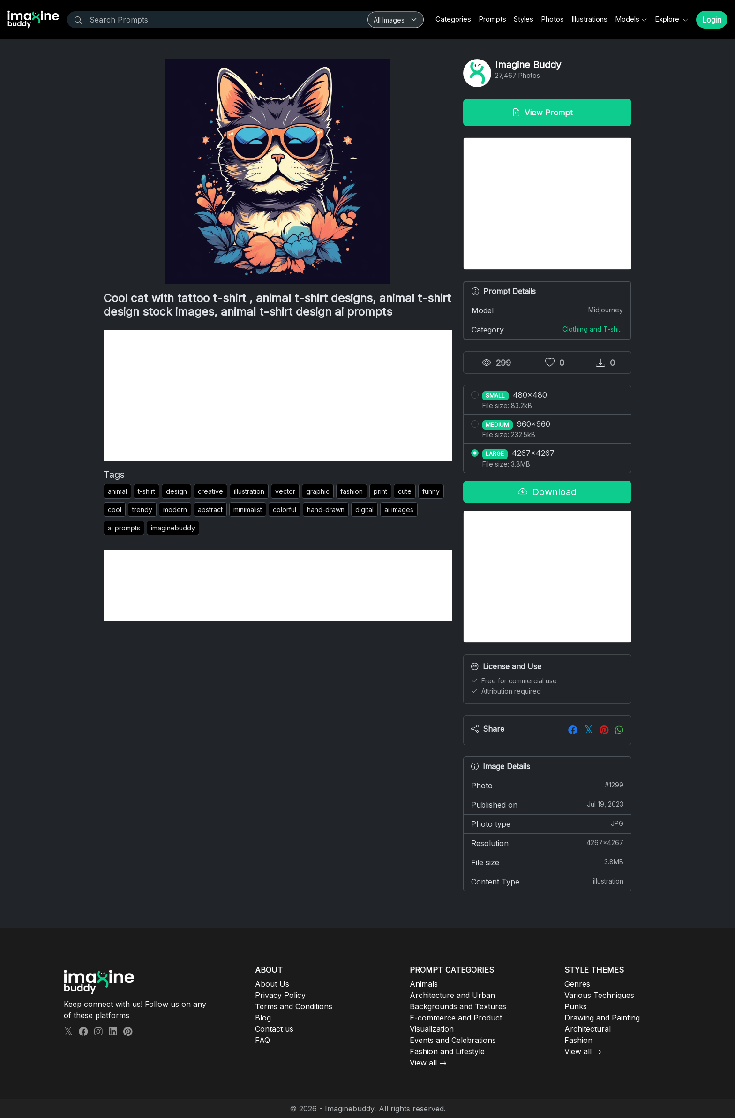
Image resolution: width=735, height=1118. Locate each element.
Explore (668, 19)
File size (547, 862)
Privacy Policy (280, 995)
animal (117, 491)
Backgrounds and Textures (458, 1006)
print (380, 491)
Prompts (492, 19)
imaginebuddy (173, 528)
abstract (210, 510)
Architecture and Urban (452, 995)
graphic (318, 491)
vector (285, 491)
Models (627, 19)
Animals (424, 984)
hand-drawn (326, 510)
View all (423, 1062)
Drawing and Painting (602, 1017)
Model (547, 310)
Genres (577, 984)
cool (114, 510)
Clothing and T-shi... (592, 329)
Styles (523, 19)
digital (364, 510)
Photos (552, 19)
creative (210, 491)
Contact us (274, 1029)
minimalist (247, 510)
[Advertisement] (278, 395)
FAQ (262, 1040)
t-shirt (146, 491)
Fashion (578, 1040)
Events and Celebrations (453, 1040)
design (176, 491)
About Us (272, 984)
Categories (453, 19)
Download (547, 492)
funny (431, 491)
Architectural (587, 1029)
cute (405, 491)
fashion (351, 491)
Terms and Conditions (293, 1006)
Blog (263, 1017)
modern (175, 510)
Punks (575, 1006)
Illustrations (589, 19)
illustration (249, 491)
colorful (284, 510)
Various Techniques (599, 995)
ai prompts (124, 528)
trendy (142, 510)
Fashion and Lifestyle (447, 1051)
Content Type (547, 881)
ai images (398, 510)
